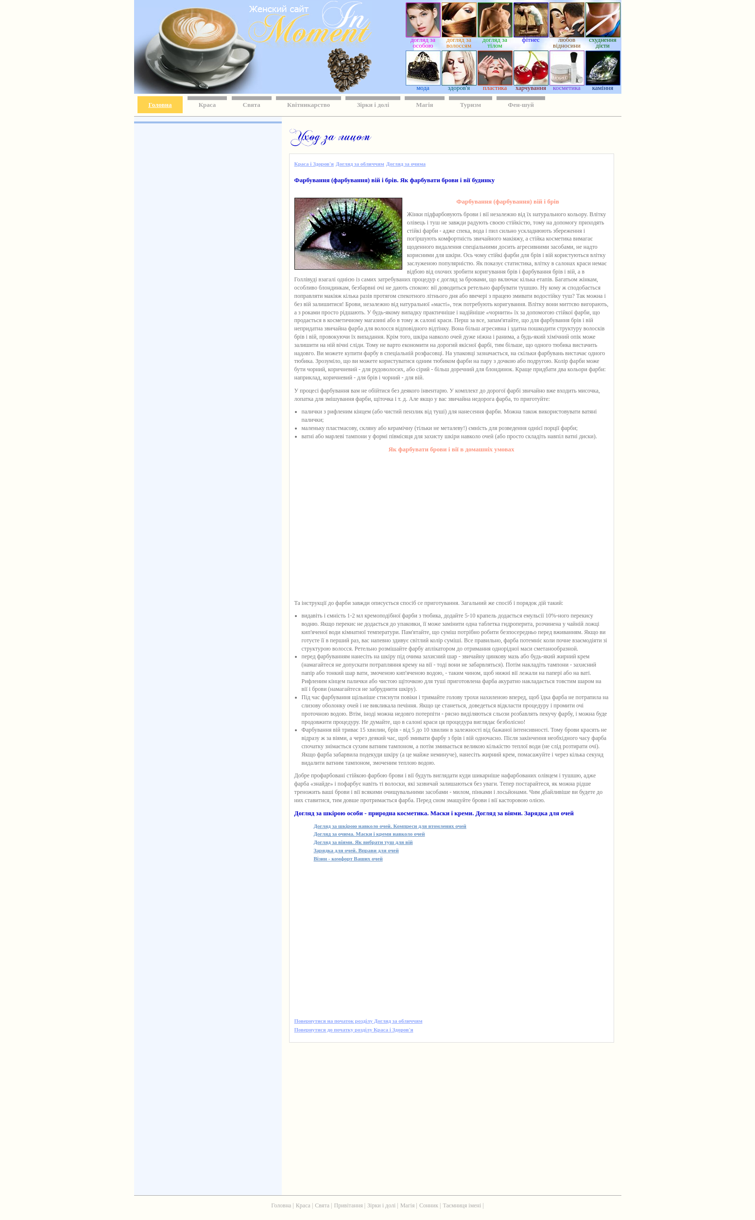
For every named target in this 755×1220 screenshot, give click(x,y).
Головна (160, 104)
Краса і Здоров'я (314, 164)
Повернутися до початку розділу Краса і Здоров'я (353, 1029)
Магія (424, 104)
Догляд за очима (406, 164)
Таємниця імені (462, 1205)
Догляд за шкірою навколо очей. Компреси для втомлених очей (390, 826)
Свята (251, 104)
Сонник (428, 1205)
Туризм (470, 104)
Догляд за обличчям (360, 164)
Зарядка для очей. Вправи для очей (356, 850)
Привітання (348, 1205)
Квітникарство (308, 104)
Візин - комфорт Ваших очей (348, 858)
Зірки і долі (373, 104)
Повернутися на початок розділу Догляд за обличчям (358, 1021)
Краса (207, 104)
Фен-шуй (521, 104)
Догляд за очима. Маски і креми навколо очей (369, 834)
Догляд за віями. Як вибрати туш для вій (363, 842)
